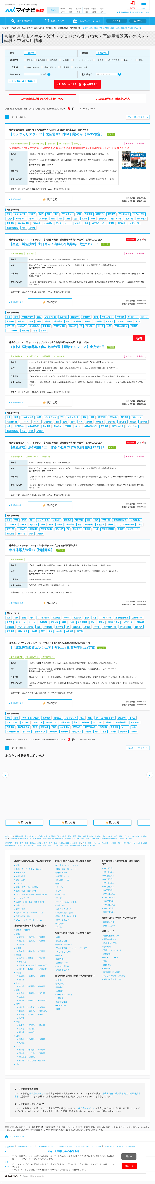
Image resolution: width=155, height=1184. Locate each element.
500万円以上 (108, 876)
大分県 (32, 1053)
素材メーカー (61, 873)
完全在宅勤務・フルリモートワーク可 (71, 948)
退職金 (84, 219)
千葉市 (21, 965)
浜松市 (32, 1000)
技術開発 (86, 317)
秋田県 (21, 941)
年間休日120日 (98, 223)
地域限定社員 (12, 228)
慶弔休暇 (121, 223)
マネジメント (107, 317)
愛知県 (42, 993)
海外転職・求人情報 (111, 972)
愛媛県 (42, 1039)
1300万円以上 (109, 905)
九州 (94, 12)
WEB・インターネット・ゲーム (29, 920)
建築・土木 (20, 880)
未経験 (77, 223)
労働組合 (48, 627)
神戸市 (21, 1018)
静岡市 (21, 1000)
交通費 (9, 219)
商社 (58, 884)
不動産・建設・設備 (64, 913)
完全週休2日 (124, 214)
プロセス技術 (19, 214)
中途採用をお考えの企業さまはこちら (134, 12)
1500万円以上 (109, 912)
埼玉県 (80, 631)
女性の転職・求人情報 (112, 979)
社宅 (138, 321)
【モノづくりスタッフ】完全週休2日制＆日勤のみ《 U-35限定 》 (56, 134)
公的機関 (60, 924)
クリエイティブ (22, 898)
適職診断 (107, 968)
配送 (48, 214)
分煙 (60, 219)
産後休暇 (85, 722)
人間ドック (127, 622)
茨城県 (21, 951)
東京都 (59, 631)
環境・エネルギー (63, 920)
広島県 (21, 1029)
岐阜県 (21, 993)
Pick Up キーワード (26, 1147)
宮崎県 (42, 1053)
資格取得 (43, 219)
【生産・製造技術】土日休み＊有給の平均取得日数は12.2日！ (54, 244)
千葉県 (30, 958)
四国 (86, 12)
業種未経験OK (109, 926)
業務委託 (60, 987)
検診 (67, 321)
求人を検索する (24, 21)
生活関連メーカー (63, 880)
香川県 (32, 1039)
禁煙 (53, 219)
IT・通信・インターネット (67, 865)
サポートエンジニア (30, 718)
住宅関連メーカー (63, 876)
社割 (54, 727)
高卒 (23, 431)
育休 (76, 219)
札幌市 (27, 930)
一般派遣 (60, 998)
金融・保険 (60, 905)
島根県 (32, 1025)
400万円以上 (108, 872)
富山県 (21, 986)
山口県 (32, 1029)
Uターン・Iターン (110, 958)
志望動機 (107, 947)
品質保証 (63, 317)
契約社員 (60, 984)
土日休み (21, 326)
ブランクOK (134, 223)
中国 (78, 12)
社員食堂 (109, 321)
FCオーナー (61, 1005)
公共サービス (21, 905)
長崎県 (42, 1050)
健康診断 (77, 321)
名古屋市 (43, 1000)
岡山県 (42, 1025)
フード (59, 898)
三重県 (21, 997)
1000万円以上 (109, 894)
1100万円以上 (109, 897)
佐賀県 (32, 1050)
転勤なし (100, 214)
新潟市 (21, 980)
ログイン (132, 8)
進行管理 (122, 718)
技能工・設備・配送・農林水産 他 (30, 902)
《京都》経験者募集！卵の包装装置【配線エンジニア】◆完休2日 (56, 347)
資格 (105, 961)
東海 (63, 12)
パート (68, 223)
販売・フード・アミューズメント (29, 869)
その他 (59, 927)
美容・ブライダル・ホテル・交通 (29, 913)
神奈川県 (69, 631)
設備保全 (57, 718)
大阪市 (32, 1015)
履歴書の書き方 (109, 939)
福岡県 (21, 1050)
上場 (86, 223)
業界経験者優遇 (120, 520)
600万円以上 (108, 879)
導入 (82, 718)
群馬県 (42, 951)
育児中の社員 (117, 426)
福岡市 (21, 1060)
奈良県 (32, 1011)
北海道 (62, 9)
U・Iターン (20, 219)
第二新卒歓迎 (61, 941)
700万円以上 (108, 883)
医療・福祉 (20, 873)
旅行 (41, 214)
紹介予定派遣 (61, 1002)
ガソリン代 (97, 722)
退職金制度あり (62, 970)
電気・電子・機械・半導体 (27, 887)
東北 (70, 9)
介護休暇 (140, 622)
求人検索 (10, 1147)
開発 (16, 317)
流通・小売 (60, 894)
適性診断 (107, 954)
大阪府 (42, 1007)
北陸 (101, 9)
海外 (101, 12)
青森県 (21, 937)
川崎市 (30, 969)
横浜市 (21, 969)
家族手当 (129, 219)
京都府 (32, 228)
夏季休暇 (10, 223)
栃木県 (32, 951)
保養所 (133, 422)
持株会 (87, 321)
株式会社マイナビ (37, 1093)
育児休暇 (104, 426)
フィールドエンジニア (105, 718)
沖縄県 (32, 1057)
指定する (31, 53)
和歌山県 (43, 1011)
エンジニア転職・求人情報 (114, 976)
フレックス (136, 417)
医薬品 (32, 214)
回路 (32, 618)
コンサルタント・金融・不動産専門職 (31, 894)
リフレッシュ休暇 (124, 321)
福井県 (42, 986)
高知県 (21, 1043)
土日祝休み (141, 219)
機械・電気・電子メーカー (67, 869)
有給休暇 (36, 223)
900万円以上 (108, 890)
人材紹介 (60, 991)
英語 (84, 417)
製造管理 (75, 317)
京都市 (21, 1015)
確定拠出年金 (23, 727)
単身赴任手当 (113, 622)
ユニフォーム (12, 331)
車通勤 (111, 223)
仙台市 (21, 944)
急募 (79, 214)
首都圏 (86, 9)
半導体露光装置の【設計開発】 (31, 550)
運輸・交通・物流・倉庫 (66, 916)
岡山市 (21, 1032)
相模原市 (42, 969)
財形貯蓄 (98, 321)
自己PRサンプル (110, 943)
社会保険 (48, 223)
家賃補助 (21, 321)
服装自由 (60, 959)
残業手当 (58, 321)
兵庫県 (21, 1011)
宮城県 (42, 937)
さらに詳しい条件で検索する (23, 81)
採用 (56, 214)
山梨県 (32, 976)
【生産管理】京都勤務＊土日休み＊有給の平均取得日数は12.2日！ (57, 447)
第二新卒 (111, 214)
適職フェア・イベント (112, 950)
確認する (129, 1165)
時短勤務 (44, 727)
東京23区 (43, 965)
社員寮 (134, 326)
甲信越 (93, 9)
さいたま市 (32, 965)
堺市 (41, 1015)
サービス (60, 887)
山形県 (32, 941)
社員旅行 (102, 219)
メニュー (144, 8)
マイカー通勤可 (62, 966)
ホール (66, 618)
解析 (87, 618)
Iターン (32, 219)
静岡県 (32, 993)
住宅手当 (111, 422)
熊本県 (21, 1053)
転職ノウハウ (57, 21)
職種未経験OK (109, 922)
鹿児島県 (22, 1057)
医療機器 (56, 618)
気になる (138, 21)
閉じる (129, 1156)
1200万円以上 (109, 901)
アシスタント (67, 214)
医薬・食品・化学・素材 (26, 891)
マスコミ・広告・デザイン (67, 902)
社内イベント (115, 219)
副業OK (59, 955)
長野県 (42, 976)
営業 (8, 214)
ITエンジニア (21, 884)
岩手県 (32, 937)
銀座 (8, 317)
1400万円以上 (109, 908)
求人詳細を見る (17, 199)
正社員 (58, 223)
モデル (132, 718)
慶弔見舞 (25, 331)
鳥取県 (21, 1025)
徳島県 (21, 1039)
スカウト (116, 21)
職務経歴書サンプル (111, 936)
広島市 (32, 1032)
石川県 (32, 986)
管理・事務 (20, 909)
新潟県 (21, 976)
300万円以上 (108, 868)
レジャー (60, 891)
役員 (58, 1009)
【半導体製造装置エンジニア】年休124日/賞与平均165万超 (52, 647)
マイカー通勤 (138, 214)
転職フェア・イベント (90, 21)
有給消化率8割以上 (64, 944)
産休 (68, 219)
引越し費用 (22, 631)
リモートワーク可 (63, 952)
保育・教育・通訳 (23, 916)
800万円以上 (108, 887)
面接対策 (107, 965)
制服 (93, 219)
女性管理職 (82, 622)
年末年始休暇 (23, 223)
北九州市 (32, 1060)
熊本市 (42, 1060)
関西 (53, 10)
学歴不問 (88, 214)
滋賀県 (21, 1007)
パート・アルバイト (64, 995)
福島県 (42, 941)
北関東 (78, 9)
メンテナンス (50, 317)
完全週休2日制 (62, 963)
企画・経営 (20, 876)
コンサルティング (63, 909)
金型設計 (77, 618)
